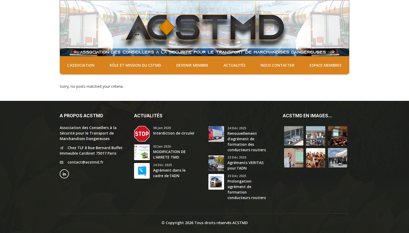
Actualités (234, 65)
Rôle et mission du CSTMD (135, 65)
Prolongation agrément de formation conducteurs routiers (246, 189)
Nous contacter (277, 65)
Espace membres (325, 65)
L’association (80, 65)
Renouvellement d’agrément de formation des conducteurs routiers (246, 141)
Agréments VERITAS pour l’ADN (245, 165)
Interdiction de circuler (174, 133)
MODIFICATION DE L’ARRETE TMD (169, 154)
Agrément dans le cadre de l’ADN (169, 173)
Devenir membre (192, 65)
